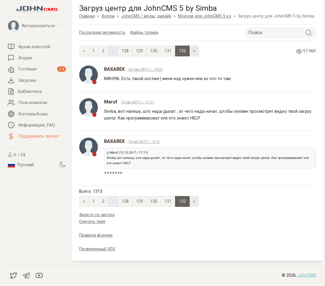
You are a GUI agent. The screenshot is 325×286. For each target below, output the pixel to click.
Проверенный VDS (97, 249)
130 (153, 50)
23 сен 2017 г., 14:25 (145, 69)
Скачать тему (92, 221)
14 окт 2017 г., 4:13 (144, 142)
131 (168, 50)
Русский (21, 164)
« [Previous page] (84, 50)
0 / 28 (17, 154)
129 (139, 50)
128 (125, 50)
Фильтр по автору (97, 214)
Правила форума (96, 235)
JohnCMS (307, 275)
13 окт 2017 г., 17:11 (137, 102)
